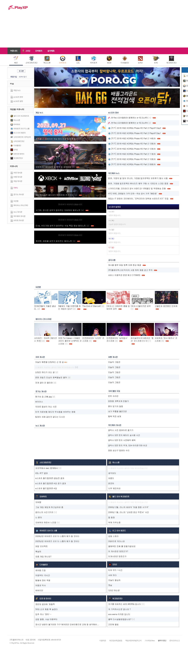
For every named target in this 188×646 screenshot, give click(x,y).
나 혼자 (38, 517)
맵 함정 (111, 517)
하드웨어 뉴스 (114, 173)
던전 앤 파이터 (19, 154)
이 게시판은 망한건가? (118, 551)
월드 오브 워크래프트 (21, 116)
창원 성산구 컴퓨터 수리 (119, 450)
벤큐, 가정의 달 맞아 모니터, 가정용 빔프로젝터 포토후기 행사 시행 (138, 178)
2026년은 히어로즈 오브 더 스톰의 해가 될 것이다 (57, 536)
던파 (156, 60)
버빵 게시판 (18, 177)
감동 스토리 (113, 536)
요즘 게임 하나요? (43, 556)
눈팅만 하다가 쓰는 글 (45, 372)
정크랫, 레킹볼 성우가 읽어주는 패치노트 (58, 241)
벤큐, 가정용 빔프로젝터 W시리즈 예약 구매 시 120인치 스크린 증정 (138, 183)
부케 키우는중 (114, 522)
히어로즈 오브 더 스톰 (21, 128)
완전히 (111, 483)
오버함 (38, 502)
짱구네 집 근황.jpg (43, 396)
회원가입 (13, 77)
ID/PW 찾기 (23, 77)
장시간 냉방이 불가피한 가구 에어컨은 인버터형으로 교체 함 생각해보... (67, 624)
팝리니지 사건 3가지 (44, 512)
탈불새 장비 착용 (42, 580)
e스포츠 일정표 (115, 206)
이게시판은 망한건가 (117, 556)
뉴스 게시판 (18, 212)
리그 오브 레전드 (20, 133)
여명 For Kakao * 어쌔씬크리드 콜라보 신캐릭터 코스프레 (70, 341)
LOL (78, 60)
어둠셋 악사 (40, 585)
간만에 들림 (113, 624)
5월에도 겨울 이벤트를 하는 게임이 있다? (69, 307)
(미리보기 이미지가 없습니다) (70, 204)
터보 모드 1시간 (115, 570)
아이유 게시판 (19, 220)
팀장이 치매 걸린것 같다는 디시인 (50, 416)
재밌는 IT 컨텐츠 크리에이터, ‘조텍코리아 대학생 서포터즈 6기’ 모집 (138, 198)
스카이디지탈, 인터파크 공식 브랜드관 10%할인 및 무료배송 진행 (137, 188)
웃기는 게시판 (19, 194)
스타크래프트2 (31, 60)
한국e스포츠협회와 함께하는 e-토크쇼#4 (128, 122)
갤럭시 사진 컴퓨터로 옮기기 (120, 430)
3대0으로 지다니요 (116, 541)
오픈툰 (16, 201)
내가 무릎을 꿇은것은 (117, 411)
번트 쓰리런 (113, 396)
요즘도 (111, 478)
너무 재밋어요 (114, 488)
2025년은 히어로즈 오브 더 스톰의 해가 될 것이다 (57, 541)
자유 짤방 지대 (114, 391)
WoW (109, 60)
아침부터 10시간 (42, 575)
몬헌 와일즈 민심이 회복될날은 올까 (51, 377)
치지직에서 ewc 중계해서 (46, 468)
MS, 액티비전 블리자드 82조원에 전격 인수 (59, 194)
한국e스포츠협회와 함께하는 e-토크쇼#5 (128, 117)
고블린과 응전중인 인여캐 (166, 306)
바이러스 (39, 401)
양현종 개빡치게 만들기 (118, 401)
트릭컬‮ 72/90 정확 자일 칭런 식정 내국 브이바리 (59, 138)
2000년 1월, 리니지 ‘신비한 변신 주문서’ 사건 (128, 512)
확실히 (38, 551)
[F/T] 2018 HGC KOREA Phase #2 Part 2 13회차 (132, 143)
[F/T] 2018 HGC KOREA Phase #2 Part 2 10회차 (132, 159)
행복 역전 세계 (114, 416)
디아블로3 (125, 60)
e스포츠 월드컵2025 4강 (46, 488)
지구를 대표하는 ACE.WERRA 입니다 (124, 604)
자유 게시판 (18, 172)
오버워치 (62, 60)
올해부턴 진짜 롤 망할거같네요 (122, 546)
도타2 (140, 60)
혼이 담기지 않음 (115, 406)
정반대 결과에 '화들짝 (45, 604)
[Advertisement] (109, 23)
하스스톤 (47, 60)
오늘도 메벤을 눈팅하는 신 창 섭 (49, 362)
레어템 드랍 (40, 570)
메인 (16, 60)
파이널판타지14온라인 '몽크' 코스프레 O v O (142, 339)
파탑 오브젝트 (41, 546)
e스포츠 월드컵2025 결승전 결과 (49, 478)
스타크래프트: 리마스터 (22, 137)
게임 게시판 (18, 181)
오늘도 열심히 (114, 580)
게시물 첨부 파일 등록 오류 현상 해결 (124, 265)
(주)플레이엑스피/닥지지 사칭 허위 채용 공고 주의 (130, 270)
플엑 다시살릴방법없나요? (119, 619)
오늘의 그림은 (114, 362)
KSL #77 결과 (41, 473)
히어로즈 (93, 60)
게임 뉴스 (17, 90)
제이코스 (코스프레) (21, 205)
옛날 (110, 585)
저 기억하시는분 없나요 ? (119, 609)
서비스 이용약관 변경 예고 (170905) (124, 275)
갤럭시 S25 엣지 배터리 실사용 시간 (124, 435)
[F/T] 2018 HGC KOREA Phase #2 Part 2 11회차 (132, 153)
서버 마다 (112, 575)
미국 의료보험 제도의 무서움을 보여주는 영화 (55, 411)
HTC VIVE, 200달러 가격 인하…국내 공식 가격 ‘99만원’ (132, 193)
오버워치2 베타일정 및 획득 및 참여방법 (57, 166)
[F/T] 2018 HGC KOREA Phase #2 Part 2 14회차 (132, 138)
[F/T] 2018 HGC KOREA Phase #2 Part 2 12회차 (132, 148)
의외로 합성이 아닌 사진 (46, 406)
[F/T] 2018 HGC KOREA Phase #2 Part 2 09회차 (132, 164)
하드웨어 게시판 (19, 216)
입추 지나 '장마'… (43, 614)
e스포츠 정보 (18, 97)
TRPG (16, 188)
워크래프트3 (171, 60)
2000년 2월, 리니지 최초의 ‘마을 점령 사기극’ (128, 507)
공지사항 (111, 260)
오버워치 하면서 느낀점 (45, 522)
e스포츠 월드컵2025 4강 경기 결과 (50, 483)
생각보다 (112, 473)
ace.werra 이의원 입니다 (119, 614)
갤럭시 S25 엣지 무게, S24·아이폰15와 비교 (127, 445)
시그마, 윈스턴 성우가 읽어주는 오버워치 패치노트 (62, 210)
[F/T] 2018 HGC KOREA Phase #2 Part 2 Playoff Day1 (134, 133)
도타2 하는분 (114, 590)
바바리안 (39, 590)
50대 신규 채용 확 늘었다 (46, 609)
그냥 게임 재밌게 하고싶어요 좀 (49, 507)
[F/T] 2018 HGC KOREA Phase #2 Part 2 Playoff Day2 (134, 128)
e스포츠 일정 (18, 101)
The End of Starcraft (91, 306)
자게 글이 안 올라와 (44, 382)
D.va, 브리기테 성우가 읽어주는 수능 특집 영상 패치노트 (65, 225)
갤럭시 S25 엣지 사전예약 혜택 (122, 440)
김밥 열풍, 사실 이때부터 (46, 619)
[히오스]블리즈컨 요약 (141, 306)
